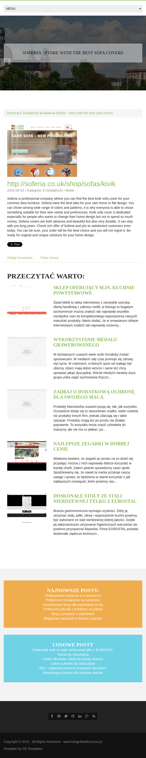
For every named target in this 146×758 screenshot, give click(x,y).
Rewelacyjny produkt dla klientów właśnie (73, 673)
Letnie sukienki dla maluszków (73, 663)
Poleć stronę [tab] (50, 258)
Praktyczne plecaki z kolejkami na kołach (73, 609)
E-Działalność (30, 113)
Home (11, 113)
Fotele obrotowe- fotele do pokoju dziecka (73, 659)
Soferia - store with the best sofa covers (84, 113)
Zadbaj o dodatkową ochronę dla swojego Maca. (94, 394)
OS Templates (32, 749)
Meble (47, 113)
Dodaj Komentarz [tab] (20, 258)
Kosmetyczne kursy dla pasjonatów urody (73, 605)
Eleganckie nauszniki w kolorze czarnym (73, 618)
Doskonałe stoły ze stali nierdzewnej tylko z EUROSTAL (95, 498)
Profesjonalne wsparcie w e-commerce (73, 595)
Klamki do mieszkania (73, 654)
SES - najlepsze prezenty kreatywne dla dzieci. (73, 668)
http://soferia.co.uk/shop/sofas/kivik (61, 184)
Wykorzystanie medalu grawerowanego (85, 342)
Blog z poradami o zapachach (72, 614)
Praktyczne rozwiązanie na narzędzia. (73, 600)
